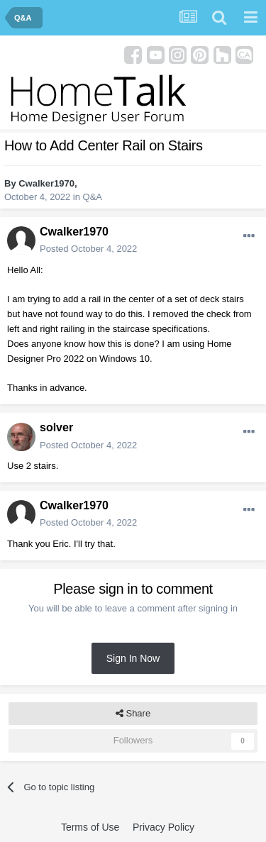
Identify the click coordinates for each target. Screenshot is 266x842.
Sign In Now (133, 658)
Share (133, 713)
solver (56, 427)
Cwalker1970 (46, 183)
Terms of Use (90, 827)
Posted (88, 248)
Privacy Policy (163, 827)
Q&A (92, 197)
